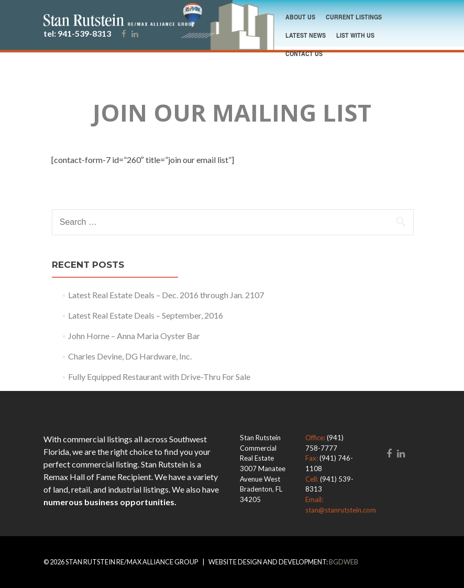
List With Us (355, 35)
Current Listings (354, 16)
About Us (300, 16)
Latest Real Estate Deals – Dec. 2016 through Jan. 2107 (166, 295)
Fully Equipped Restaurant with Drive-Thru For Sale (159, 377)
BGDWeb (343, 562)
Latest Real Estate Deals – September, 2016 (145, 315)
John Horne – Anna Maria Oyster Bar (134, 336)
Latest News (305, 35)
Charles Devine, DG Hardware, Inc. (130, 356)
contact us (304, 53)
